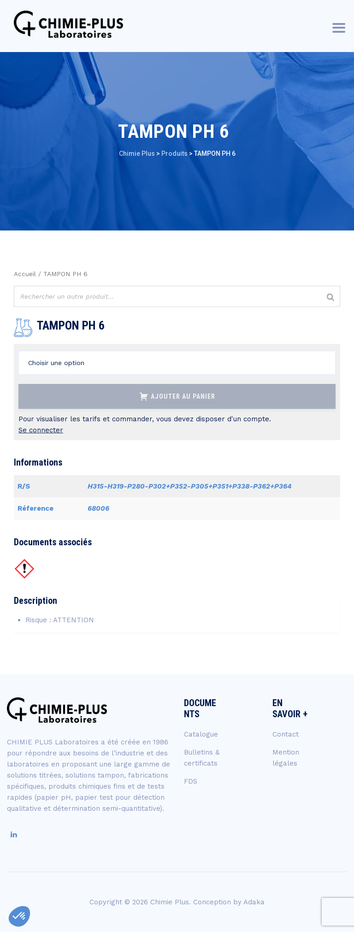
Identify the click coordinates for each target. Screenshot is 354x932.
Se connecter (40, 430)
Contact (285, 734)
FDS (190, 781)
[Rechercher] (330, 297)
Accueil (25, 273)
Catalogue (201, 734)
